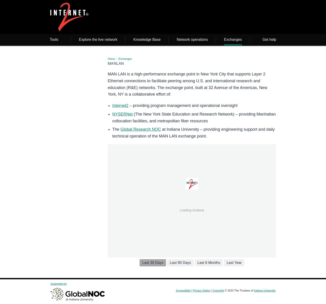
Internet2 (120, 105)
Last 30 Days (152, 263)
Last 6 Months (208, 263)
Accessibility (183, 290)
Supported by (77, 291)
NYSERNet (122, 114)
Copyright (218, 290)
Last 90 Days (180, 263)
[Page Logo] (69, 18)
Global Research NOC (140, 129)
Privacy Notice (201, 290)
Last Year (234, 263)
